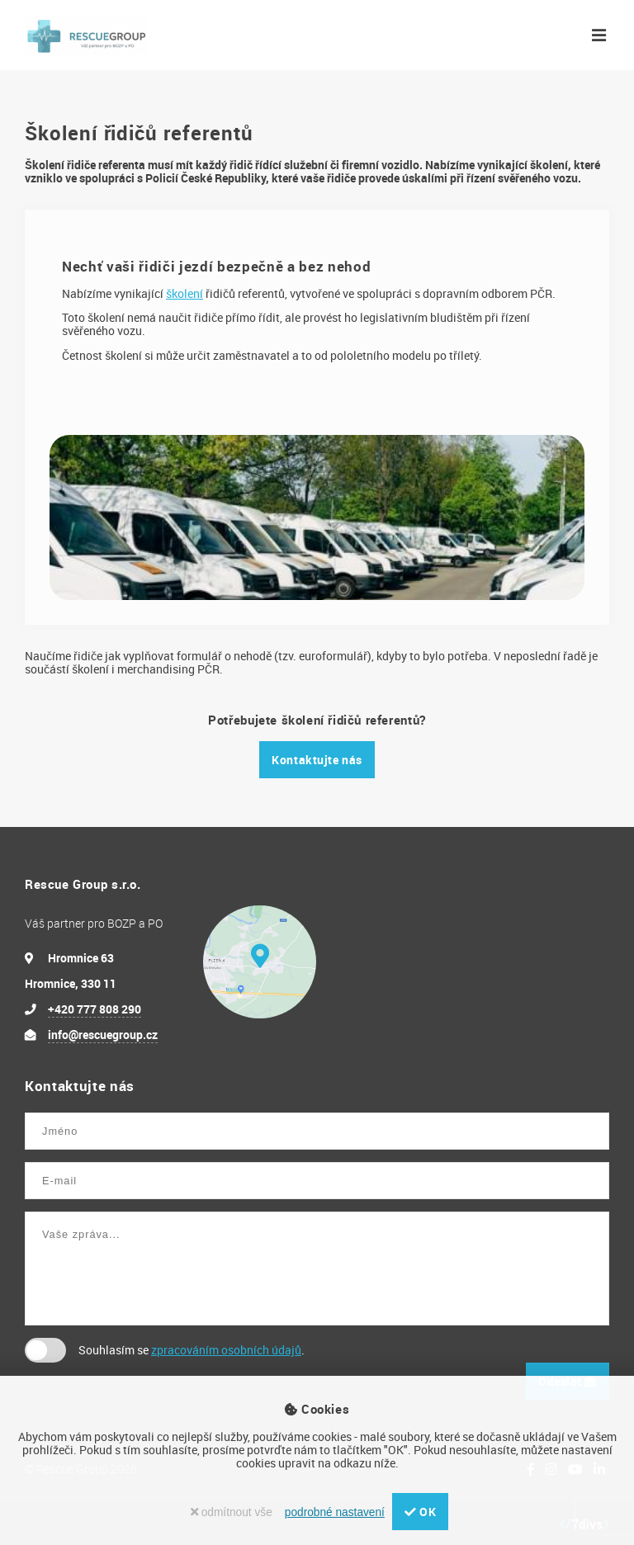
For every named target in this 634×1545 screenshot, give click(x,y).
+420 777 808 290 (94, 1009)
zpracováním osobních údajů (226, 1350)
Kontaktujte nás (317, 760)
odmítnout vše (231, 1512)
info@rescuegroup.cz (103, 1034)
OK (420, 1511)
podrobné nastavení (335, 1512)
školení (184, 293)
